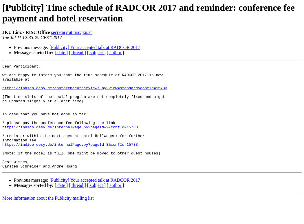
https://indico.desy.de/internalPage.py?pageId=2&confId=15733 (70, 140)
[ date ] (61, 52)
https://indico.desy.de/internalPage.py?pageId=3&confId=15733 (70, 160)
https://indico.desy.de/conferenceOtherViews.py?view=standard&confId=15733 (84, 93)
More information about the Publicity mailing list (48, 218)
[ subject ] (96, 52)
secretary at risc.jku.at (71, 32)
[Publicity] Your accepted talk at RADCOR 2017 (95, 47)
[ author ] (115, 52)
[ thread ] (77, 52)
